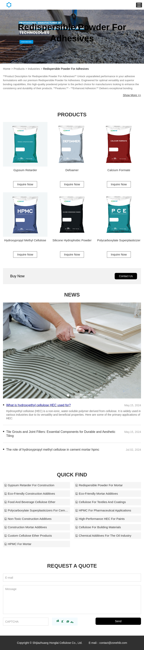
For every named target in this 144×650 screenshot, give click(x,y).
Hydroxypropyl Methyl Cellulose (25, 240)
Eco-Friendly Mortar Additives (96, 493)
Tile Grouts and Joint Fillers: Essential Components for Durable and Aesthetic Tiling (60, 433)
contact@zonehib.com (113, 642)
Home (6, 68)
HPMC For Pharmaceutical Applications (103, 510)
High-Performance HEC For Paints (100, 518)
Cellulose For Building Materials (98, 527)
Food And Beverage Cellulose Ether (29, 502)
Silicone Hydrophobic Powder (72, 240)
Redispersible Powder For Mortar (99, 485)
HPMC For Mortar (17, 544)
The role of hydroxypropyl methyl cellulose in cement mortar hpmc (52, 449)
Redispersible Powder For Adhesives (66, 68)
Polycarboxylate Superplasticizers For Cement (36, 510)
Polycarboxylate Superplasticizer (118, 240)
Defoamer (72, 170)
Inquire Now (25, 184)
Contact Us (126, 276)
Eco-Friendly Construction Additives (29, 493)
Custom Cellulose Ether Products (28, 535)
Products (19, 68)
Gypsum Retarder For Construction (29, 485)
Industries (34, 68)
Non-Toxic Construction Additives (27, 518)
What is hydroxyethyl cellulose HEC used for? (38, 405)
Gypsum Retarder (25, 170)
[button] (68, 395)
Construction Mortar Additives (25, 527)
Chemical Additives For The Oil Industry (103, 535)
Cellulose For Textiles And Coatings (100, 502)
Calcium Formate (119, 170)
